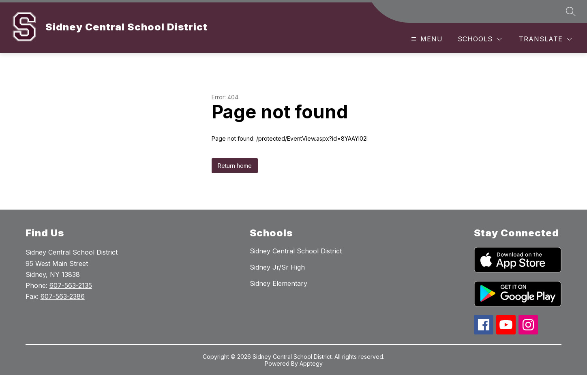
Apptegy (311, 363)
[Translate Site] (545, 39)
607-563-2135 (70, 285)
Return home (235, 165)
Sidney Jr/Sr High (277, 267)
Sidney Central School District (296, 251)
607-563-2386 (63, 296)
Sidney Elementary (278, 283)
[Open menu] (426, 39)
